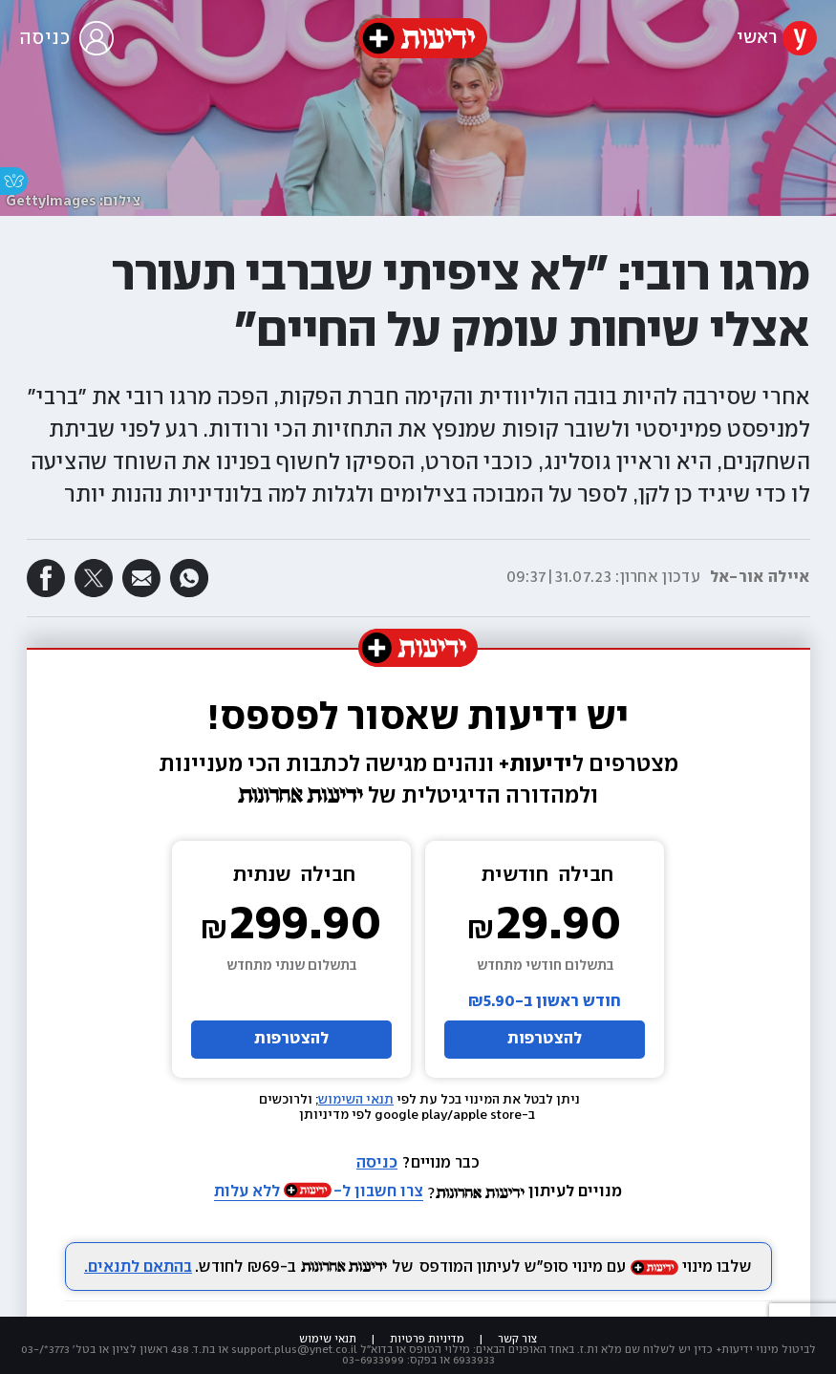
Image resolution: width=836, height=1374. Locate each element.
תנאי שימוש (327, 1339)
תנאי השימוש (356, 1100)
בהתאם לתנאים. (138, 1267)
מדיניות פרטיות (427, 1339)
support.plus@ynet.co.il (294, 1349)
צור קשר (518, 1339)
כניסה (376, 1163)
